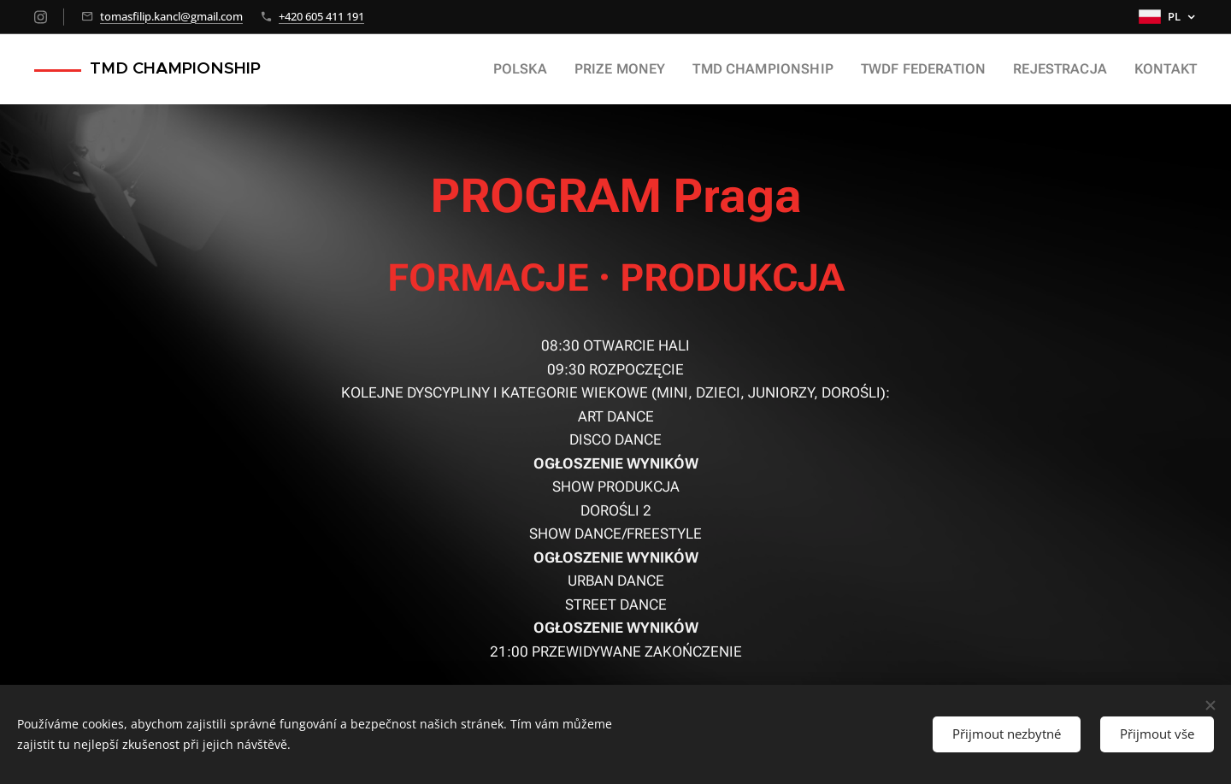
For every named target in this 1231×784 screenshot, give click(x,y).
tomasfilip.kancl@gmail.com (171, 16)
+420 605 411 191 (321, 16)
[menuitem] (566, 69)
